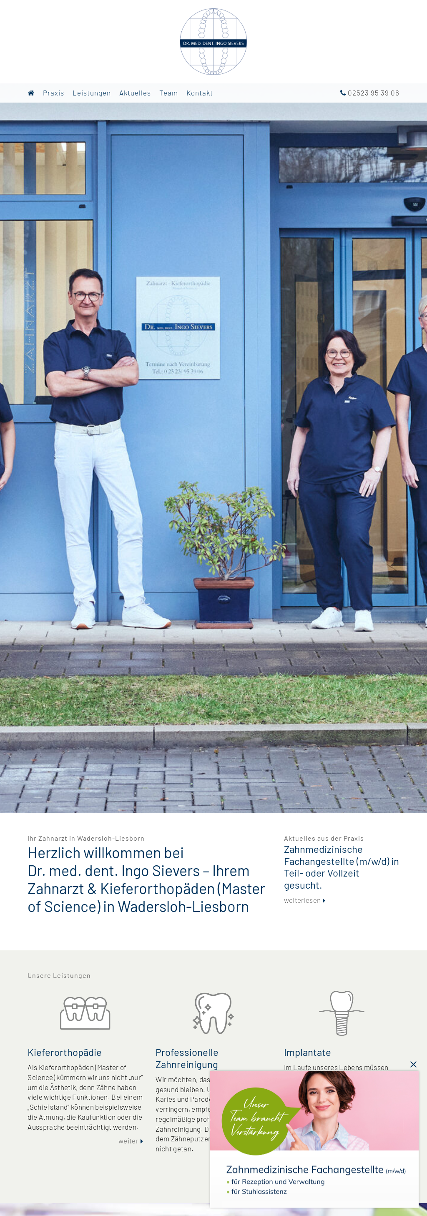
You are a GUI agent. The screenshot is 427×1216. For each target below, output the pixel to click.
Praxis (53, 92)
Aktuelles (135, 92)
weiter (128, 1140)
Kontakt (199, 92)
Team (168, 92)
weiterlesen (302, 900)
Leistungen (92, 92)
